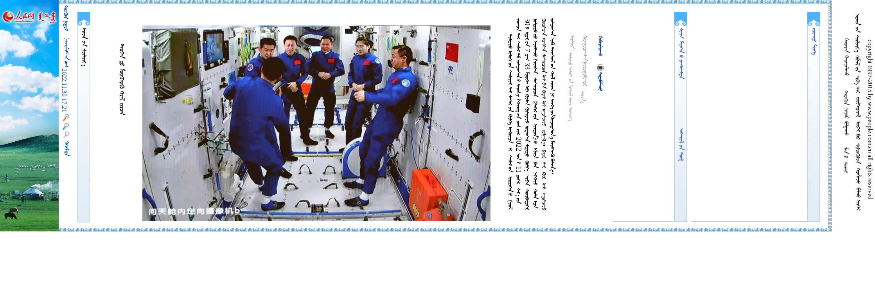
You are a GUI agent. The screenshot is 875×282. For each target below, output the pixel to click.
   (83, 46)
